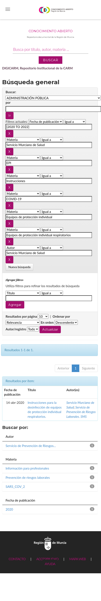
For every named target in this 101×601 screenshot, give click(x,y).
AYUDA (50, 564)
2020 (9, 509)
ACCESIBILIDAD (47, 559)
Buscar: (11, 92)
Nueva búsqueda (19, 267)
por (8, 102)
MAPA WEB (77, 559)
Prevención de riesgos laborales (28, 477)
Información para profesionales (27, 468)
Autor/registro (16, 329)
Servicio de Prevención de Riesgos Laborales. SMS (81, 411)
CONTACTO (17, 559)
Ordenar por (61, 316)
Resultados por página (21, 316)
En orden (47, 322)
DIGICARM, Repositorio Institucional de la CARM (37, 68)
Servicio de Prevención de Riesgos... (31, 446)
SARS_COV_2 (15, 486)
